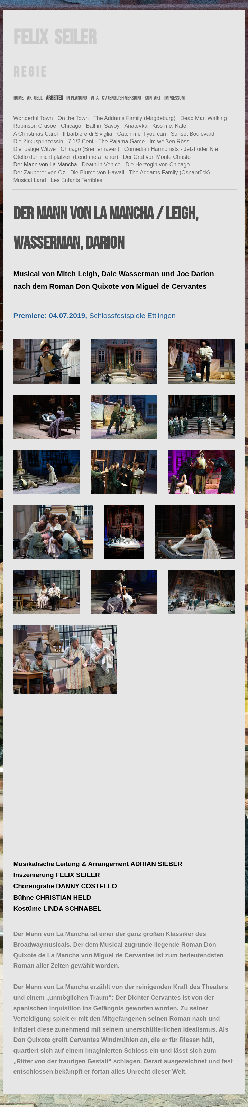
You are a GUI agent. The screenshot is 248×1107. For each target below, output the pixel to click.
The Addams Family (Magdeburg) (134, 118)
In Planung (76, 97)
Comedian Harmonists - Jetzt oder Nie (171, 149)
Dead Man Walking (203, 118)
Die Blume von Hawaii (97, 173)
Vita (95, 97)
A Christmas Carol (35, 134)
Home (18, 97)
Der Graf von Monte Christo (157, 157)
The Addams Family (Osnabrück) (169, 173)
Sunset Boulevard (192, 134)
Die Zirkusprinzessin (38, 141)
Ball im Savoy (103, 126)
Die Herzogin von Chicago (157, 165)
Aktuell (35, 97)
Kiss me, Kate (169, 126)
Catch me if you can (141, 134)
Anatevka (135, 126)
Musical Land (29, 180)
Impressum (174, 97)
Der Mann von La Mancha (45, 165)
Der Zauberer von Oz (39, 173)
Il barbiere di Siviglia (87, 134)
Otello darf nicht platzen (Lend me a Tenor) (65, 157)
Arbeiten (54, 97)
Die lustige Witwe (34, 149)
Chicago (71, 126)
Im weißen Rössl (169, 141)
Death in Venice (101, 165)
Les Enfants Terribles (76, 180)
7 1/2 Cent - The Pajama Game (106, 141)
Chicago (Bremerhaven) (90, 149)
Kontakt (153, 97)
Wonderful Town (33, 118)
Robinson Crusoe (34, 126)
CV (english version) (121, 97)
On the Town (73, 118)
